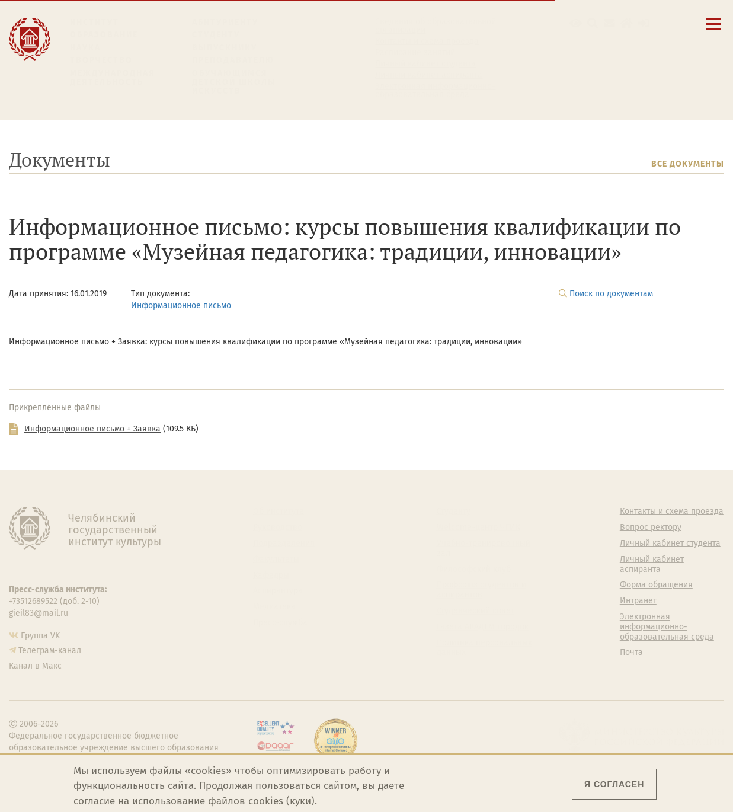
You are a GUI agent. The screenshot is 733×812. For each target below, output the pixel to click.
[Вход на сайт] (643, 23)
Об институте (278, 511)
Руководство (277, 527)
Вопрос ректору (650, 527)
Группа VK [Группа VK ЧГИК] (40, 636)
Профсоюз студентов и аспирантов (481, 590)
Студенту (216, 34)
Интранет (638, 601)
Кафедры (271, 575)
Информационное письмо (181, 305)
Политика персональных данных (484, 648)
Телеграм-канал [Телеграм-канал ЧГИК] (49, 650)
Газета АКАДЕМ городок (483, 627)
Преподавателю (233, 60)
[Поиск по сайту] (592, 23)
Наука (85, 47)
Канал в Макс (35, 666)
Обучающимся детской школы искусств (234, 82)
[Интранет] (626, 23)
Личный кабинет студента (425, 64)
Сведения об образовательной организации (435, 26)
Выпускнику (224, 47)
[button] (575, 23)
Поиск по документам (611, 294)
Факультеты (276, 559)
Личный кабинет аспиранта (428, 75)
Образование (104, 34)
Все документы (687, 164)
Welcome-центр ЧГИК (478, 527)
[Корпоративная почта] (609, 23)
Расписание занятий (415, 53)
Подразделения (284, 543)
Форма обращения (656, 585)
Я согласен (614, 784)
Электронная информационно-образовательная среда (435, 90)
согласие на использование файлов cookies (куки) (194, 801)
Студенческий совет (475, 611)
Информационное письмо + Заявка (92, 429)
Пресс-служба (280, 623)
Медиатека (274, 607)
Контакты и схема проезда (427, 41)
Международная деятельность (112, 78)
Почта (631, 652)
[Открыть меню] (713, 30)
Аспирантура (278, 591)
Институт (94, 22)
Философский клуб (474, 569)
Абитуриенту (225, 22)
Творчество (101, 60)
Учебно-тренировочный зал (483, 548)
